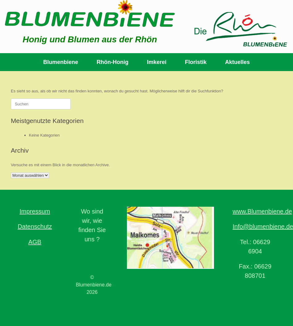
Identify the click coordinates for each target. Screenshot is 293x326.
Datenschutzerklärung (128, 314)
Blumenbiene (60, 62)
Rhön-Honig (112, 62)
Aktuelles (237, 62)
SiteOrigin (174, 314)
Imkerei (156, 62)
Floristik (196, 62)
